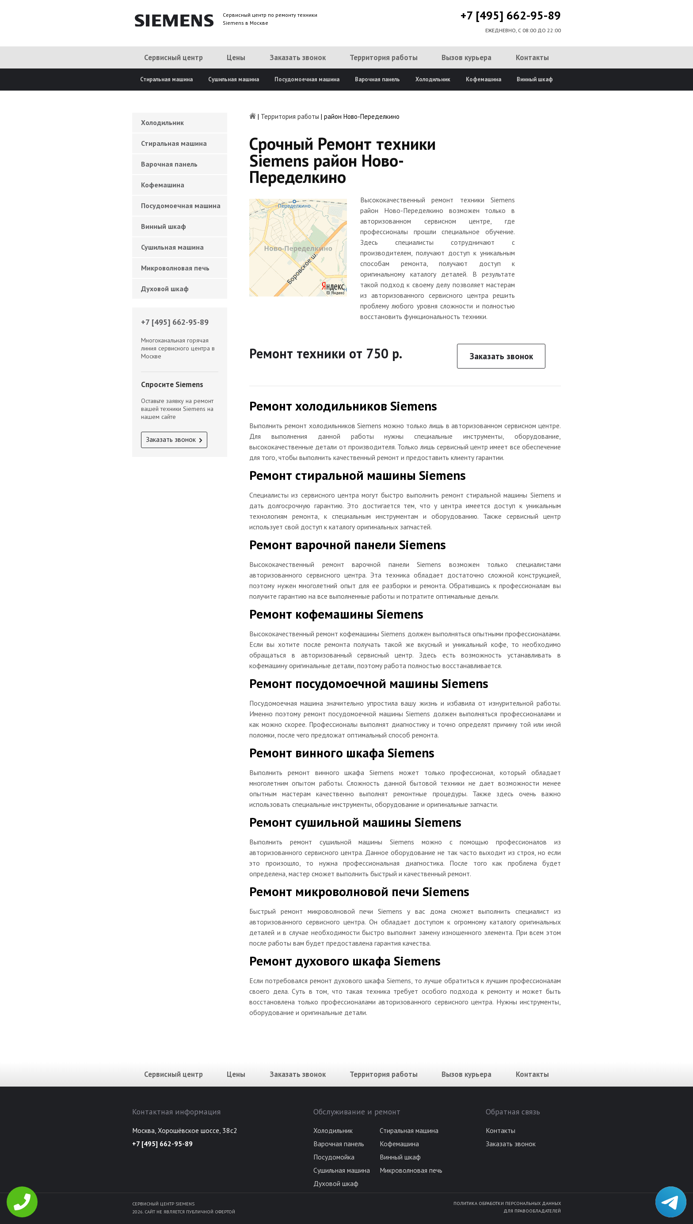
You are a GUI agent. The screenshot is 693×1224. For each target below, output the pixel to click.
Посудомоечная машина (306, 79)
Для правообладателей (532, 1211)
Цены (236, 57)
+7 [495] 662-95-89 (511, 15)
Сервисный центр (173, 57)
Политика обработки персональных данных (507, 1203)
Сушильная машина (233, 79)
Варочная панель (377, 79)
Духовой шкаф (165, 288)
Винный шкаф (535, 79)
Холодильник (432, 79)
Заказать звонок (298, 57)
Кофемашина (483, 79)
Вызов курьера (466, 57)
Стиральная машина (166, 79)
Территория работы (384, 57)
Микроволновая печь (175, 267)
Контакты (532, 57)
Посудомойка (333, 1156)
